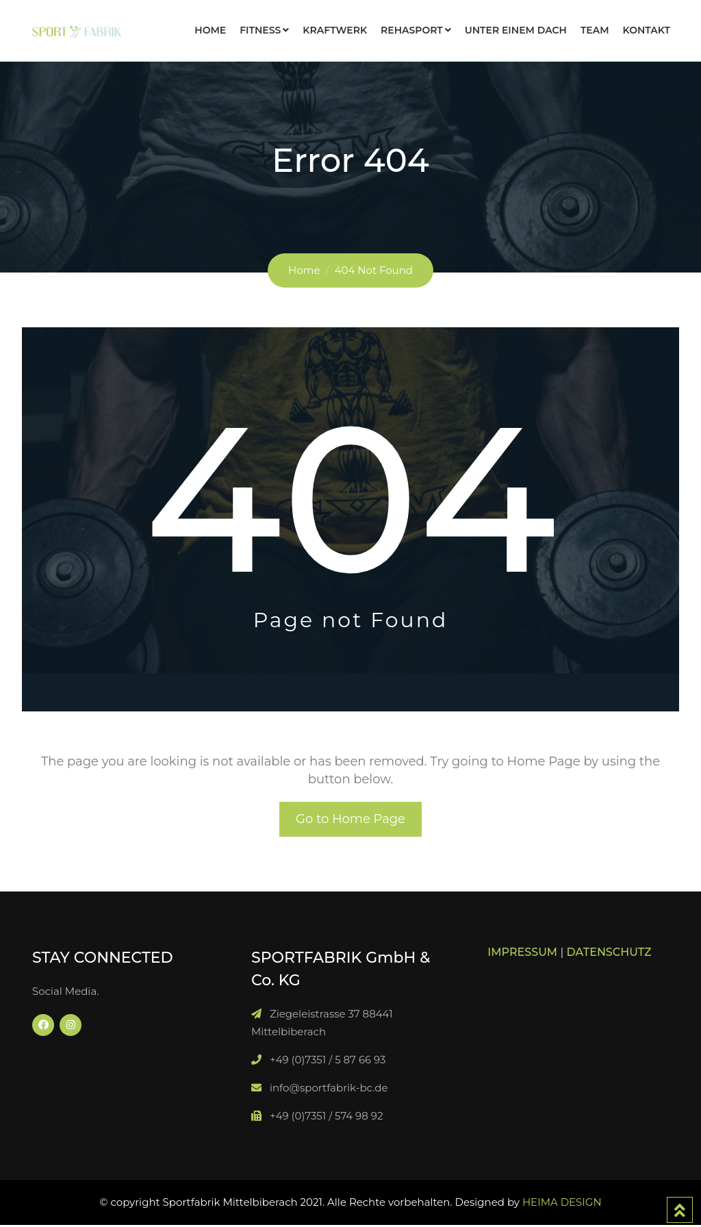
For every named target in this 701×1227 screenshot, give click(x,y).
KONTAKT (646, 30)
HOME (210, 30)
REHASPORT (412, 30)
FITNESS (260, 30)
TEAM (595, 30)
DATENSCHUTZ (609, 954)
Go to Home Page (350, 820)
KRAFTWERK (335, 30)
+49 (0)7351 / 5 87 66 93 (328, 1061)
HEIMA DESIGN (562, 1204)
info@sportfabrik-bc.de (329, 1089)
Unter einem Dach (516, 30)
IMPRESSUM (522, 954)
